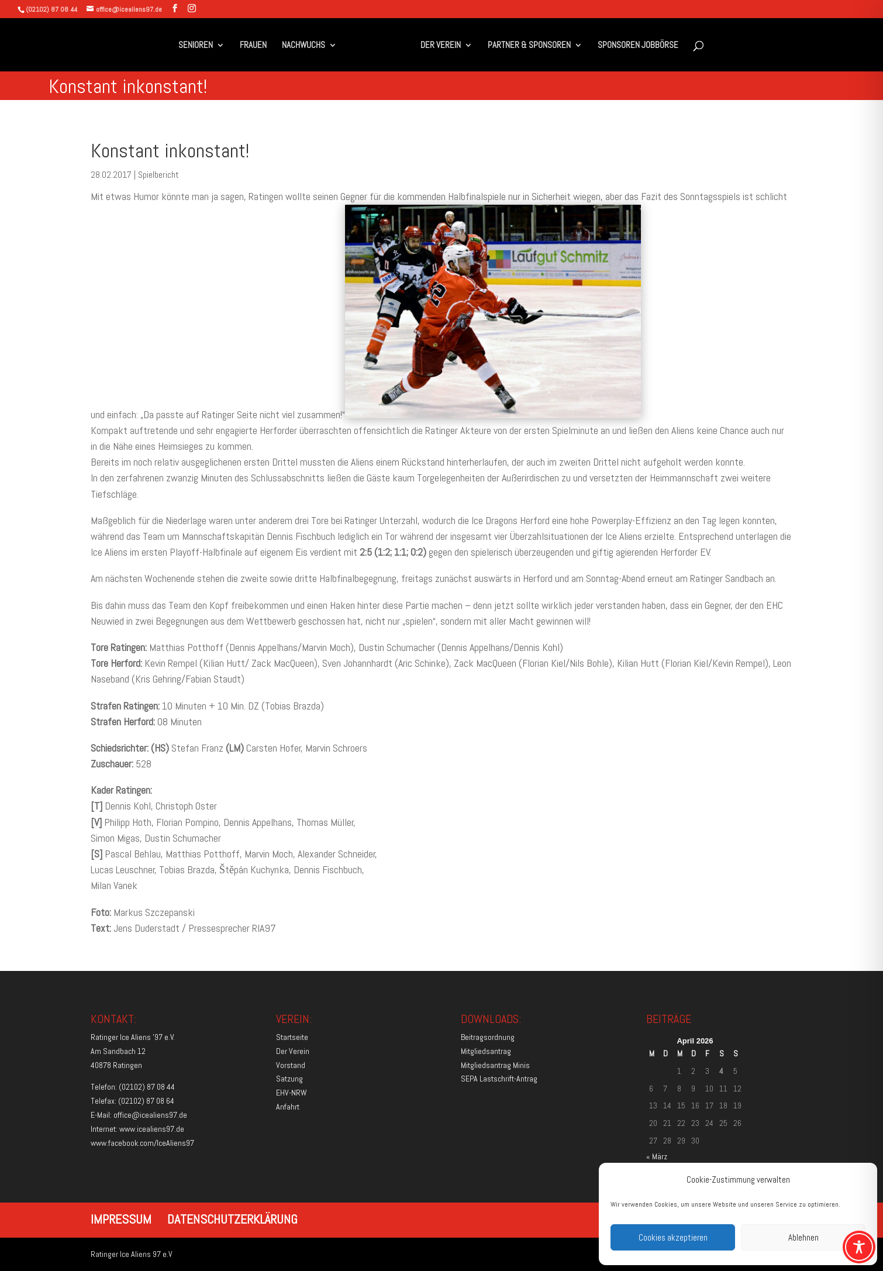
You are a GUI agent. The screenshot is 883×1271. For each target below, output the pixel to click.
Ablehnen (803, 1237)
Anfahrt (287, 1106)
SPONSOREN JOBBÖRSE (634, 45)
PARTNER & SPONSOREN (525, 45)
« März (656, 1156)
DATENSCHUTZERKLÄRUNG (232, 1219)
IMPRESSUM (121, 1219)
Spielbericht (158, 174)
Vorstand (290, 1065)
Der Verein (292, 1051)
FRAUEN (256, 45)
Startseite (292, 1037)
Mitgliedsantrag (486, 1051)
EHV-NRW (291, 1092)
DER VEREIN (437, 45)
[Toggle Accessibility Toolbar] (859, 1247)
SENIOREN (198, 45)
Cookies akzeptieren (673, 1237)
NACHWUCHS (306, 45)
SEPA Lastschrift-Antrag (499, 1078)
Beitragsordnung (488, 1037)
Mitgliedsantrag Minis (495, 1065)
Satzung (289, 1078)
